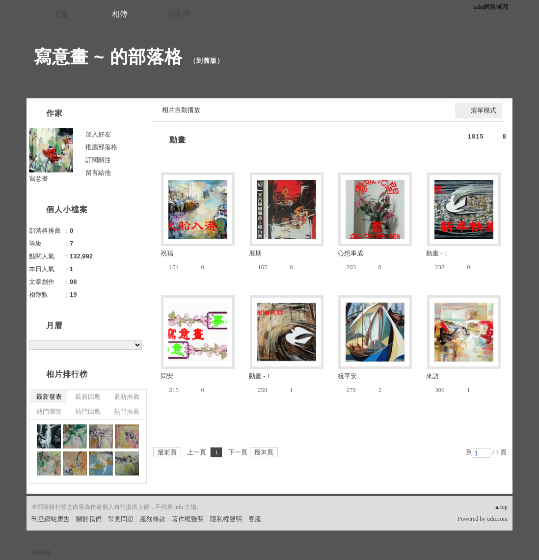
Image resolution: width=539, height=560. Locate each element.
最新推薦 (126, 396)
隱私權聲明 (226, 519)
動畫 (177, 140)
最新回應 (88, 396)
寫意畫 (38, 178)
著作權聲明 (188, 519)
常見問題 (121, 519)
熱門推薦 (126, 411)
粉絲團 (41, 552)
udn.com (497, 518)
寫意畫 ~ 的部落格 (108, 57)
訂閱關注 (98, 160)
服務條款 (152, 519)
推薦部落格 (101, 147)
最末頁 (263, 452)
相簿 (120, 14)
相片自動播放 (181, 109)
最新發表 (49, 396)
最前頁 (167, 452)
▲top (501, 507)
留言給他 (98, 172)
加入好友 (98, 134)
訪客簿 (178, 14)
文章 (61, 14)
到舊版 (206, 60)
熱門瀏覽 (49, 411)
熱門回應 (88, 411)
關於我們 (89, 519)
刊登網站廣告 (50, 519)
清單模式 (483, 110)
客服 (254, 519)
